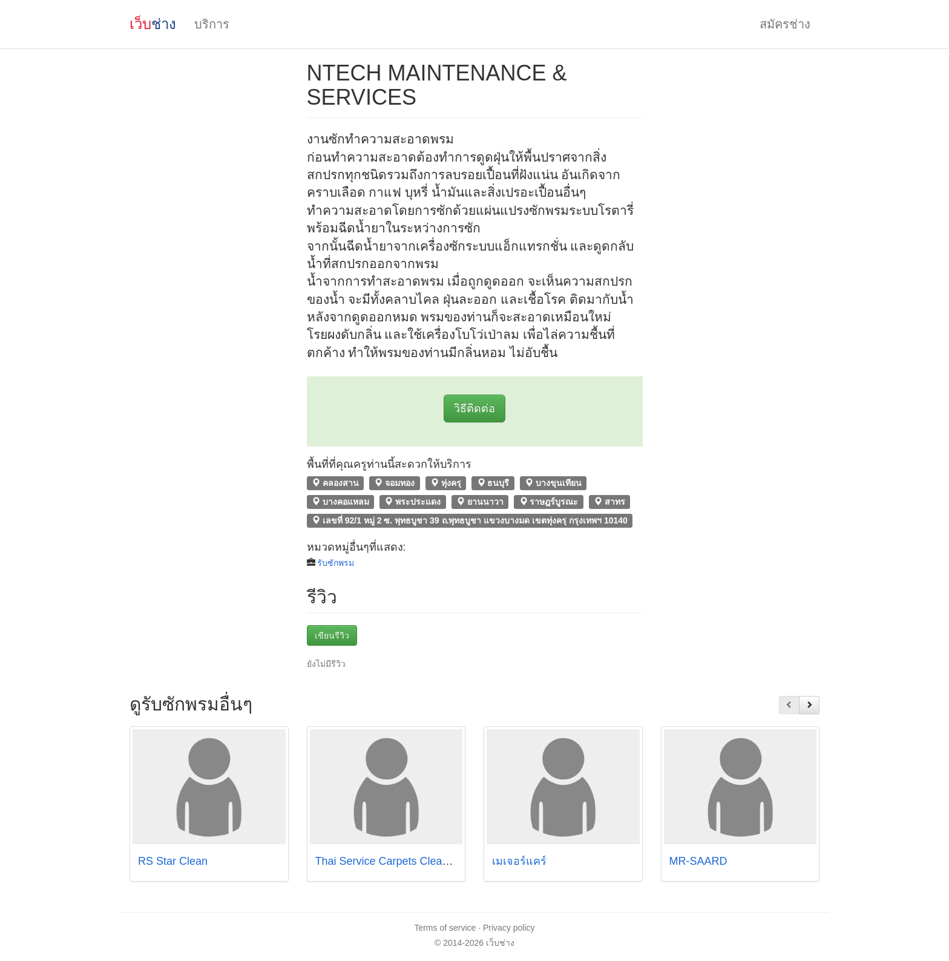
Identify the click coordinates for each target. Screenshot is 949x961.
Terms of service (445, 928)
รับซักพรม (335, 563)
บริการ (211, 24)
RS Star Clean (173, 861)
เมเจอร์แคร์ (519, 861)
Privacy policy (509, 928)
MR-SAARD (698, 861)
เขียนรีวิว (332, 635)
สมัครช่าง (785, 24)
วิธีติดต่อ (474, 408)
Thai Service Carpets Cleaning (389, 861)
